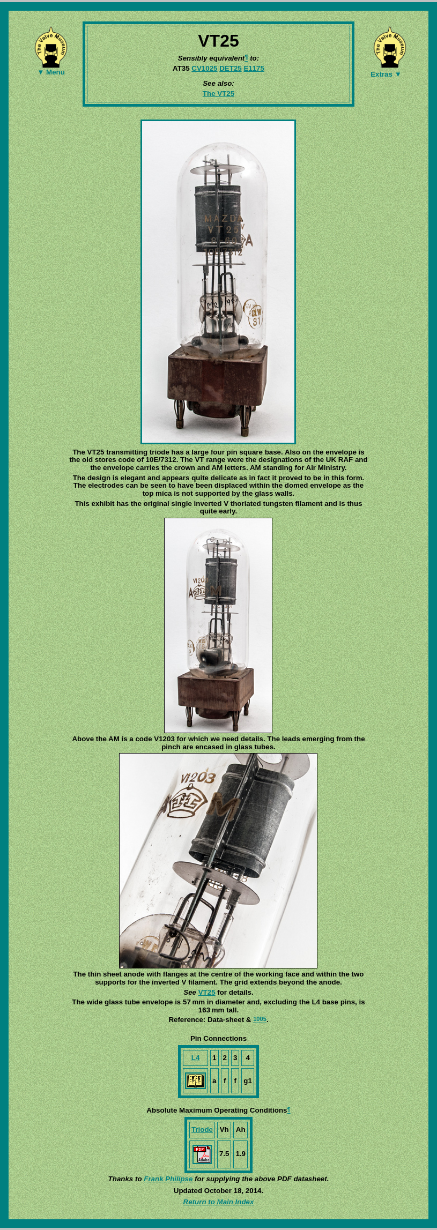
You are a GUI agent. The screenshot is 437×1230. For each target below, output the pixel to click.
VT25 (207, 992)
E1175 (253, 68)
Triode (202, 1129)
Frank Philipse (168, 1179)
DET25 (230, 68)
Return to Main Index (218, 1202)
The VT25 (218, 94)
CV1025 (204, 68)
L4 (195, 1058)
